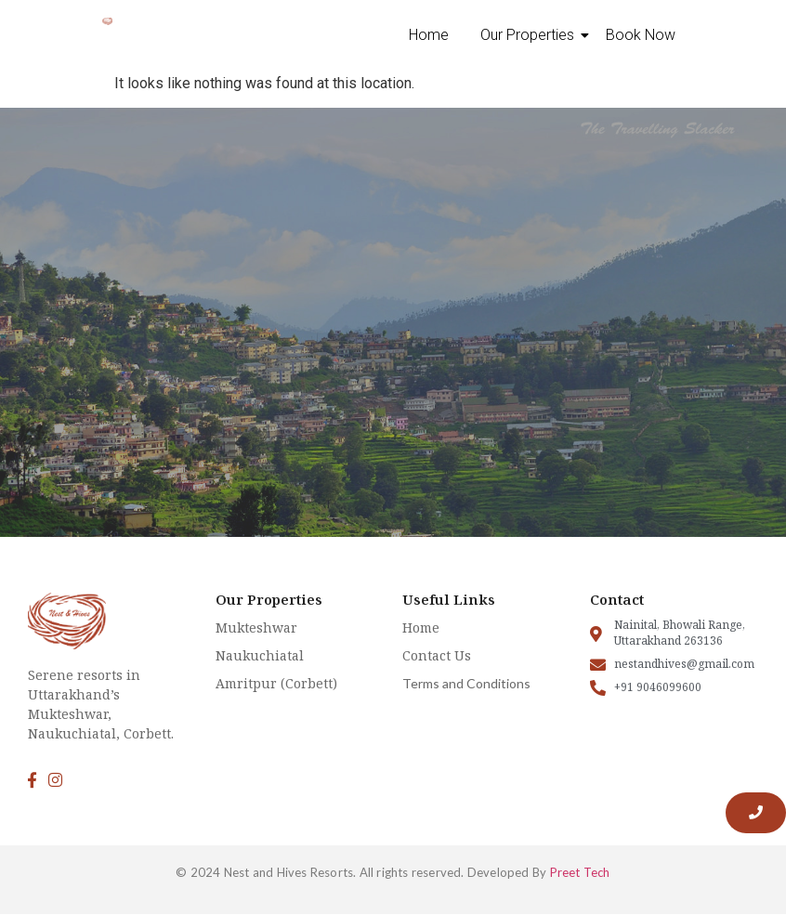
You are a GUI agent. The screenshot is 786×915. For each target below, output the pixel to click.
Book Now (640, 35)
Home (429, 35)
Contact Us (436, 655)
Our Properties (530, 35)
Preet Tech (580, 872)
